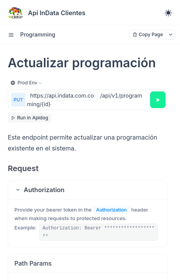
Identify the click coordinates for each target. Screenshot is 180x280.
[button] (87, 189)
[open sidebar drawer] (11, 34)
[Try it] (158, 99)
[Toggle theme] (168, 12)
